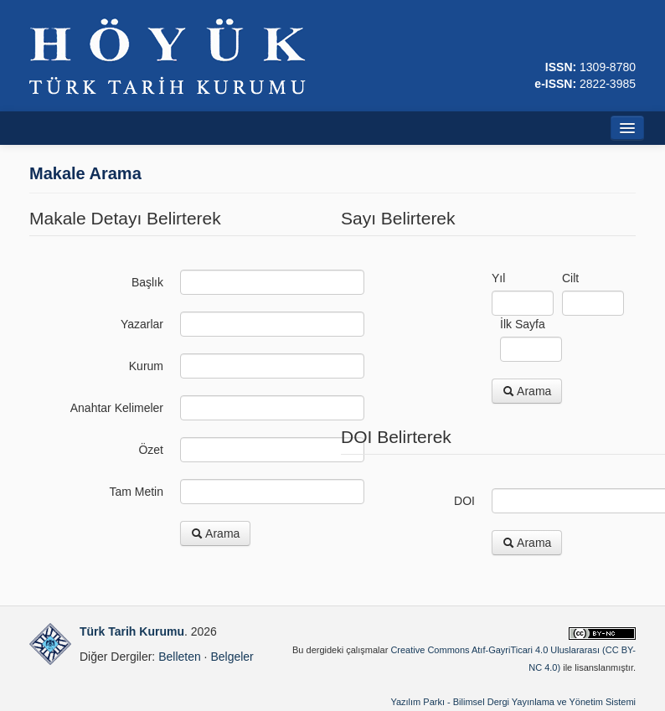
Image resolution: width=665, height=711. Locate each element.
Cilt (570, 278)
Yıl (498, 278)
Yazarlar (142, 324)
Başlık (147, 282)
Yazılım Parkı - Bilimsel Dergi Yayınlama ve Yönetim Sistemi (513, 702)
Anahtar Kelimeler (116, 408)
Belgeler (231, 656)
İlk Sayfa (522, 324)
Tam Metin (136, 491)
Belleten (179, 656)
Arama (215, 533)
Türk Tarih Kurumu (132, 631)
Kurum (146, 366)
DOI (464, 500)
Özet (150, 449)
